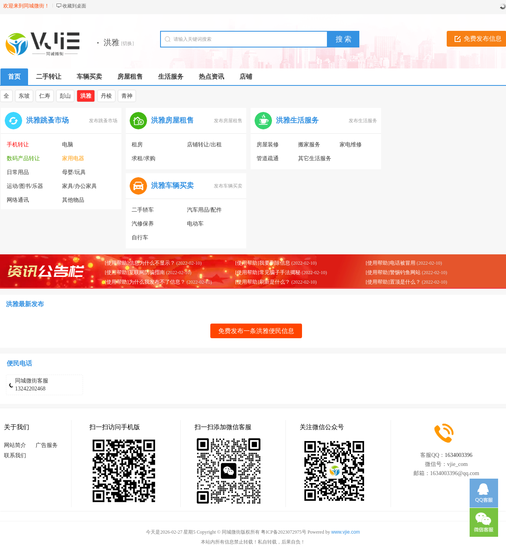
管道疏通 (268, 158)
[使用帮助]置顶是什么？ (393, 282)
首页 (14, 76)
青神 (126, 96)
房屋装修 (268, 145)
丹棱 (106, 96)
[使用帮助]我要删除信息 (262, 263)
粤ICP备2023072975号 (283, 532)
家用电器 (73, 158)
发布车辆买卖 (228, 186)
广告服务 (47, 445)
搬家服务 (309, 145)
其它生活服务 (314, 158)
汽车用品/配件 (204, 210)
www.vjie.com (345, 532)
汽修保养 (143, 224)
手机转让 (18, 145)
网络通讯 (18, 200)
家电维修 (351, 145)
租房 (137, 145)
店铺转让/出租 (204, 145)
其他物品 (73, 200)
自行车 (140, 238)
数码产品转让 (23, 158)
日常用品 (18, 172)
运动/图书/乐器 (25, 186)
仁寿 (44, 96)
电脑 (67, 145)
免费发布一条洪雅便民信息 (256, 331)
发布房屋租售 (228, 120)
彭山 (65, 96)
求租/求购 (143, 158)
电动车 (195, 224)
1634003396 (458, 455)
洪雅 (85, 96)
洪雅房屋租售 (172, 120)
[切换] (127, 43)
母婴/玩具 (74, 172)
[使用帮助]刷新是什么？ (262, 282)
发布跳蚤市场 (103, 120)
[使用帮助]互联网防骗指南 (135, 272)
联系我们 (15, 455)
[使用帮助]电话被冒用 (390, 263)
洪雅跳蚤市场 (47, 120)
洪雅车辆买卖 (172, 185)
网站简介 (15, 445)
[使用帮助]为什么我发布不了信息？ (145, 282)
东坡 (24, 96)
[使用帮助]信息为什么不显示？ (140, 263)
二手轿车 (143, 210)
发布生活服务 (363, 120)
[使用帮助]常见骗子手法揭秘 (267, 272)
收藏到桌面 (74, 6)
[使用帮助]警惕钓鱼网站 (393, 272)
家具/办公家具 (79, 186)
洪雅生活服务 (297, 120)
